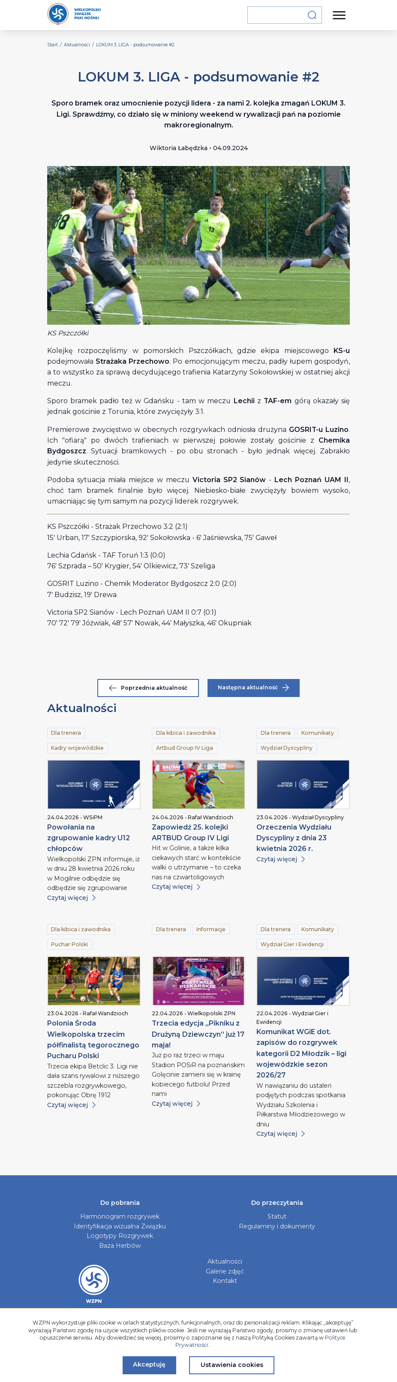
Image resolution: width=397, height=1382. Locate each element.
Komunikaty (317, 733)
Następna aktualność (253, 687)
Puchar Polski (69, 944)
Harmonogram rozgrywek (119, 1216)
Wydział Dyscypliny (287, 748)
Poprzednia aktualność (148, 688)
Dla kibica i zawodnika (186, 733)
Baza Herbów (120, 1245)
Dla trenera (66, 733)
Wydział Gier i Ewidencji (292, 944)
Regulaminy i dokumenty (277, 1226)
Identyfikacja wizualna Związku (120, 1226)
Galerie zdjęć (225, 1271)
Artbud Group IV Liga (184, 748)
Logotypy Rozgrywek (120, 1236)
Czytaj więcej (71, 898)
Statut (277, 1216)
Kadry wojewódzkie (77, 748)
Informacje (211, 929)
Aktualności (225, 1261)
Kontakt (225, 1281)
